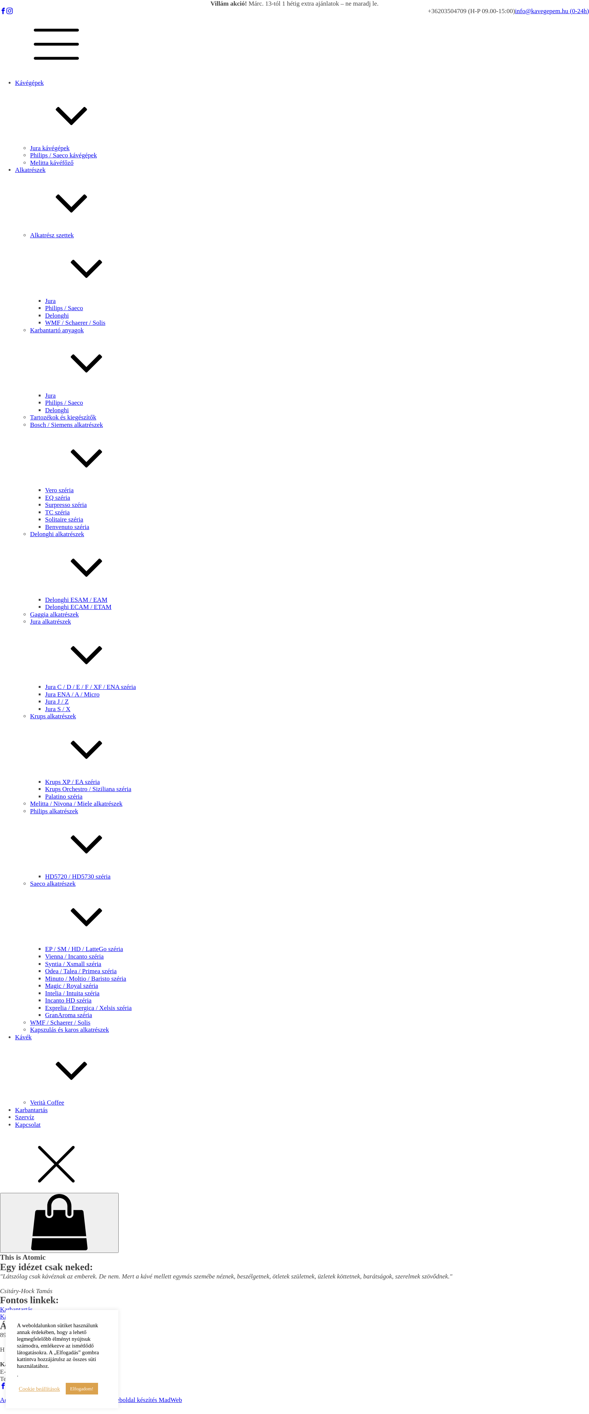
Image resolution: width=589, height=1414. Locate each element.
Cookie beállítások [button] (39, 1389)
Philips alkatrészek (309, 840)
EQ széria (57, 497)
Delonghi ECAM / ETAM (78, 607)
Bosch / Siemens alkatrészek (309, 454)
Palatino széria (64, 796)
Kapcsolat (28, 1124)
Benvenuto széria (67, 527)
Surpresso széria (66, 504)
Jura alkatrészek (309, 650)
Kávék (302, 1066)
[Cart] (59, 1223)
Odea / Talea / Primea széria (81, 971)
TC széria (57, 512)
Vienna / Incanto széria (74, 956)
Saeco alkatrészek (309, 912)
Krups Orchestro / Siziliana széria (88, 789)
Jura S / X (58, 709)
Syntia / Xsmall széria (73, 964)
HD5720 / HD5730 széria (77, 876)
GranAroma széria (68, 1015)
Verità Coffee (47, 1102)
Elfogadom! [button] (82, 1388)
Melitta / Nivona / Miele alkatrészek (76, 803)
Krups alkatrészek (309, 745)
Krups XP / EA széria (72, 781)
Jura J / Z (57, 701)
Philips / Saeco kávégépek (63, 155)
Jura (50, 301)
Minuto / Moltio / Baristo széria (85, 978)
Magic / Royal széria (71, 985)
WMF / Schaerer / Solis (75, 322)
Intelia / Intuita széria (72, 993)
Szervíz (24, 1117)
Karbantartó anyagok (309, 359)
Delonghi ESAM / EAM (76, 599)
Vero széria (59, 490)
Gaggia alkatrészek (54, 614)
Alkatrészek (302, 199)
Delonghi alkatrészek (309, 563)
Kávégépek (302, 112)
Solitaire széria (64, 519)
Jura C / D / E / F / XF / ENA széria (90, 686)
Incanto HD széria (68, 1000)
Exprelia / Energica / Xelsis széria (88, 1008)
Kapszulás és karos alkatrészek (69, 1029)
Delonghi (57, 315)
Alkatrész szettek (309, 264)
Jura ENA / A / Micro (72, 694)
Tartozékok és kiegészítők (63, 417)
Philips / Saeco (64, 308)
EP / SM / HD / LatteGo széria (84, 949)
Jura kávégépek (49, 148)
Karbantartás (31, 1110)
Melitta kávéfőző (52, 162)
